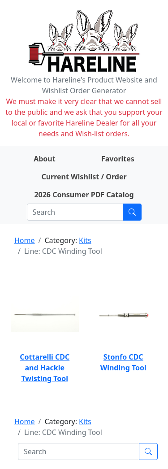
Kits (85, 240)
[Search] (75, 212)
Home (24, 240)
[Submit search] (132, 212)
